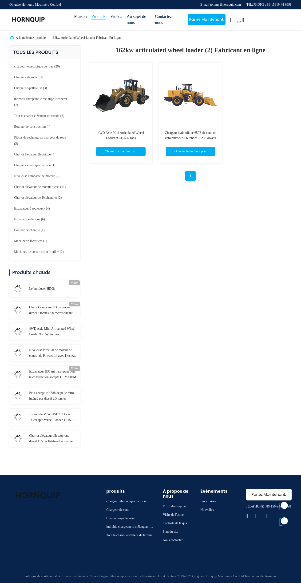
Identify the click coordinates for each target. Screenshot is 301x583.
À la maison (24, 38)
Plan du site (170, 531)
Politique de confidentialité (42, 576)
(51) (28, 77)
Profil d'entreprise (174, 506)
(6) (29, 219)
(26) (37, 66)
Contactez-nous (164, 19)
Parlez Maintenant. (206, 19)
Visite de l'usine (173, 514)
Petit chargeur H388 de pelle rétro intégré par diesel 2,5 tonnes (51, 395)
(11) (40, 187)
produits (41, 38)
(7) (40, 102)
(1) (34, 165)
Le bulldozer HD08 (42, 288)
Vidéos (116, 16)
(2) (36, 176)
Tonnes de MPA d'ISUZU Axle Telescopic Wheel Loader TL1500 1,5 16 (51, 417)
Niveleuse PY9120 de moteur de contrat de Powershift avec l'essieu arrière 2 (52, 353)
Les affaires (208, 501)
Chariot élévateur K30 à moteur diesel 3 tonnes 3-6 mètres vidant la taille (52, 310)
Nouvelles (207, 510)
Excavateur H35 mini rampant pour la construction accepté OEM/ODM (52, 374)
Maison (80, 16)
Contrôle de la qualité (176, 523)
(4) (32, 126)
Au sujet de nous (136, 19)
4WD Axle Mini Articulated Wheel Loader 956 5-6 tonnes (52, 331)
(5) (40, 140)
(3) (30, 88)
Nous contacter (172, 540)
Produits (98, 16)
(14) (32, 208)
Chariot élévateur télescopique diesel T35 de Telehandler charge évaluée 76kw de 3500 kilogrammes (53, 439)
